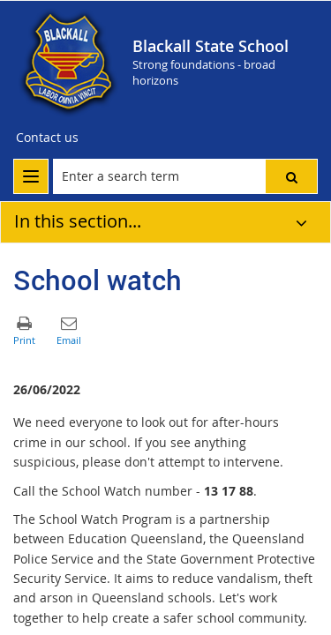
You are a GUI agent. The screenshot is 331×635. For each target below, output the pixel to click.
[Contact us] (47, 137)
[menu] (31, 176)
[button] (291, 176)
